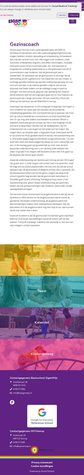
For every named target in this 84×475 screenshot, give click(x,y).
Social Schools (47, 471)
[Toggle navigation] (72, 21)
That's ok (73, 15)
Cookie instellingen (42, 466)
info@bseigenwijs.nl (22, 393)
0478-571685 (19, 389)
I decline (62, 15)
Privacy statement (42, 462)
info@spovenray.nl (22, 446)
